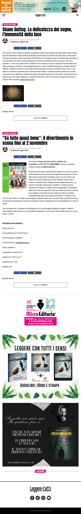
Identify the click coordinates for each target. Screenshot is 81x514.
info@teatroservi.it (22, 243)
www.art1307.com (27, 80)
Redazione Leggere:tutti (19, 42)
